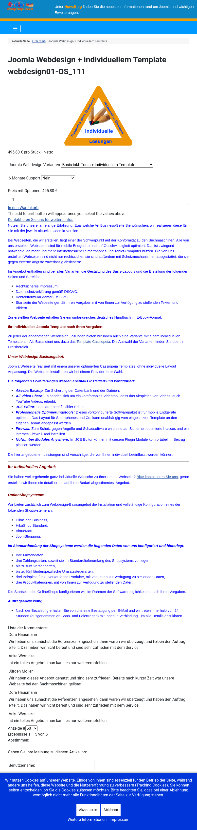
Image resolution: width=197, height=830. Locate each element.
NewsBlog (73, 7)
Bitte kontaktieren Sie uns (157, 477)
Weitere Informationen (87, 819)
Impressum (119, 819)
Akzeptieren (88, 810)
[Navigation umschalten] (15, 28)
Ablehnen (111, 810)
